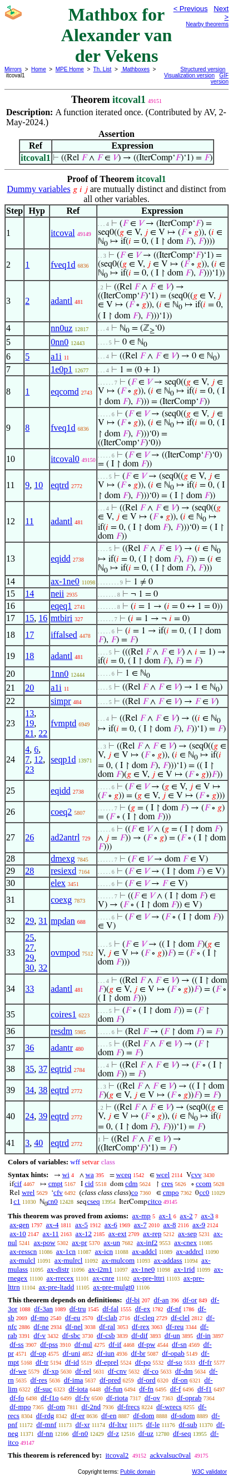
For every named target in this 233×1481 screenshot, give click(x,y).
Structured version (202, 69)
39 (42, 1116)
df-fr (205, 1362)
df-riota (117, 1398)
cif (18, 1183)
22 (42, 733)
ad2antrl (65, 837)
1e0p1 (61, 369)
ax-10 (17, 1233)
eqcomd (65, 391)
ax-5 (81, 1225)
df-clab (107, 1317)
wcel (163, 1174)
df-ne (40, 1326)
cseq (93, 1201)
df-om (56, 1407)
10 (38, 485)
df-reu (175, 1326)
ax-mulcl (22, 1260)
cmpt (55, 1183)
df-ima (73, 1380)
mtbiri (61, 618)
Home (38, 69)
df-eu (72, 1317)
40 (38, 1143)
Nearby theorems (207, 24)
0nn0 (59, 342)
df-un (172, 1335)
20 (29, 687)
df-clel (180, 1317)
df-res (39, 1380)
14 (29, 593)
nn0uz (61, 328)
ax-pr (79, 1242)
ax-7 (140, 1225)
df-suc (43, 1389)
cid (89, 1183)
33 (29, 988)
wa (90, 1174)
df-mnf (46, 1424)
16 (42, 618)
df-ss (16, 1344)
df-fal (110, 1309)
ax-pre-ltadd (57, 1287)
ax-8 (169, 1225)
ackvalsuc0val (170, 1455)
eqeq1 (61, 606)
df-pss (49, 1344)
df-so (174, 1362)
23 (29, 769)
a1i (56, 356)
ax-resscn (23, 1251)
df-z (113, 1433)
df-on (179, 1380)
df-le (153, 1424)
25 (29, 937)
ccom (203, 1183)
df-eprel (107, 1362)
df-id (72, 1362)
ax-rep (152, 1233)
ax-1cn (66, 1251)
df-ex (142, 1309)
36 (29, 1047)
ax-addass (167, 1260)
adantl (61, 301)
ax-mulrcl (68, 1260)
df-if (114, 1344)
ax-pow (44, 1242)
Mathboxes (135, 69)
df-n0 (80, 1433)
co (134, 1192)
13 (29, 713)
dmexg (63, 858)
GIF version (220, 78)
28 (29, 870)
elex (58, 883)
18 (29, 656)
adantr (62, 1047)
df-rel (83, 1371)
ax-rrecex (59, 1278)
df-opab (173, 1353)
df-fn (146, 1389)
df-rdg (45, 1415)
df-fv (82, 1398)
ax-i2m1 (100, 1269)
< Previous (190, 8)
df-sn (179, 1344)
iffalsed (64, 634)
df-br (138, 1353)
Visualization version (189, 75)
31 (42, 921)
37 (42, 1069)
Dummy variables (38, 189)
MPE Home (70, 69)
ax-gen (19, 1225)
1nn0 (59, 673)
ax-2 (186, 1216)
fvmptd (63, 723)
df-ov (152, 1398)
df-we (17, 1371)
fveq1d (63, 264)
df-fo (16, 1398)
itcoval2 (116, 1455)
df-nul (83, 1344)
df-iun (106, 1353)
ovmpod (65, 952)
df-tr (42, 1362)
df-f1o (50, 1398)
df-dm (184, 1371)
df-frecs (128, 1407)
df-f (175, 1389)
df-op (38, 1353)
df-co (150, 1371)
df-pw (146, 1344)
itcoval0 (65, 459)
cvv (196, 1174)
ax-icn (104, 1251)
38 (42, 1090)
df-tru (78, 1309)
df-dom (143, 1415)
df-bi (133, 1300)
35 (29, 1069)
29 (29, 921)
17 (29, 634)
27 (29, 947)
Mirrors (13, 69)
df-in (204, 1335)
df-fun (114, 1389)
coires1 (63, 1014)
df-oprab (189, 1398)
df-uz (145, 1433)
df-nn (45, 1433)
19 (29, 723)
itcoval (63, 233)
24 (29, 1116)
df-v (39, 1335)
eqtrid (61, 1069)
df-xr (82, 1424)
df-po (143, 1362)
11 (29, 521)
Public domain (137, 1472)
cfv (58, 1192)
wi (66, 1174)
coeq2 (61, 811)
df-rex (141, 1326)
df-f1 (204, 1389)
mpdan (63, 921)
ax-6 (111, 1225)
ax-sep (187, 1233)
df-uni (72, 1353)
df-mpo (20, 1407)
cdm (131, 1183)
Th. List (102, 69)
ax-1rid (184, 1269)
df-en (108, 1415)
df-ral (107, 1326)
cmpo (171, 1192)
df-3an (43, 1309)
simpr (61, 701)
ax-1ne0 (65, 581)
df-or (189, 1300)
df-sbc (71, 1335)
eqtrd (60, 485)
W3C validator (209, 1472)
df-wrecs (168, 1407)
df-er (78, 1415)
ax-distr (58, 1269)
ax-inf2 (147, 1242)
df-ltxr (118, 1424)
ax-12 (83, 1233)
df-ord (146, 1380)
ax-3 (207, 1216)
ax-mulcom (118, 1260)
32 (42, 967)
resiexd (63, 870)
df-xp (50, 1371)
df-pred (110, 1380)
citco (154, 1201)
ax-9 (198, 1225)
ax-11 (51, 1233)
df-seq (182, 1433)
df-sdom (183, 1415)
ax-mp (141, 1216)
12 (38, 759)
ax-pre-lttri (148, 1278)
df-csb (106, 1335)
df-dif (139, 1335)
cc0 (204, 1192)
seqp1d (63, 759)
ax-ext (117, 1233)
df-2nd (91, 1407)
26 (29, 837)
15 (29, 618)
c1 (16, 1201)
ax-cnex (185, 1242)
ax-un (111, 1242)
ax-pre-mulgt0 (113, 1287)
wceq (123, 1174)
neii (57, 593)
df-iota (78, 1389)
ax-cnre (103, 1278)
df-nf (174, 1309)
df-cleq (144, 1317)
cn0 (52, 1201)
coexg (61, 899)
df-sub (188, 1424)
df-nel (74, 1326)
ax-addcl (144, 1251)
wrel (28, 1192)
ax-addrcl (190, 1251)
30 (29, 967)
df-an (160, 1300)
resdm (61, 1031)
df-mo (39, 1317)
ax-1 (165, 1216)
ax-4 (52, 1225)
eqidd (61, 558)
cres (167, 1183)
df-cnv (117, 1371)
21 (29, 733)
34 (29, 1090)
